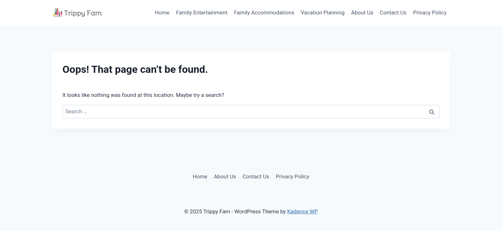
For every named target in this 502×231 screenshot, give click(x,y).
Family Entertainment (202, 12)
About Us (362, 12)
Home (162, 12)
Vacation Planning (323, 12)
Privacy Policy (430, 12)
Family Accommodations (264, 12)
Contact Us (393, 12)
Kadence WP (302, 211)
